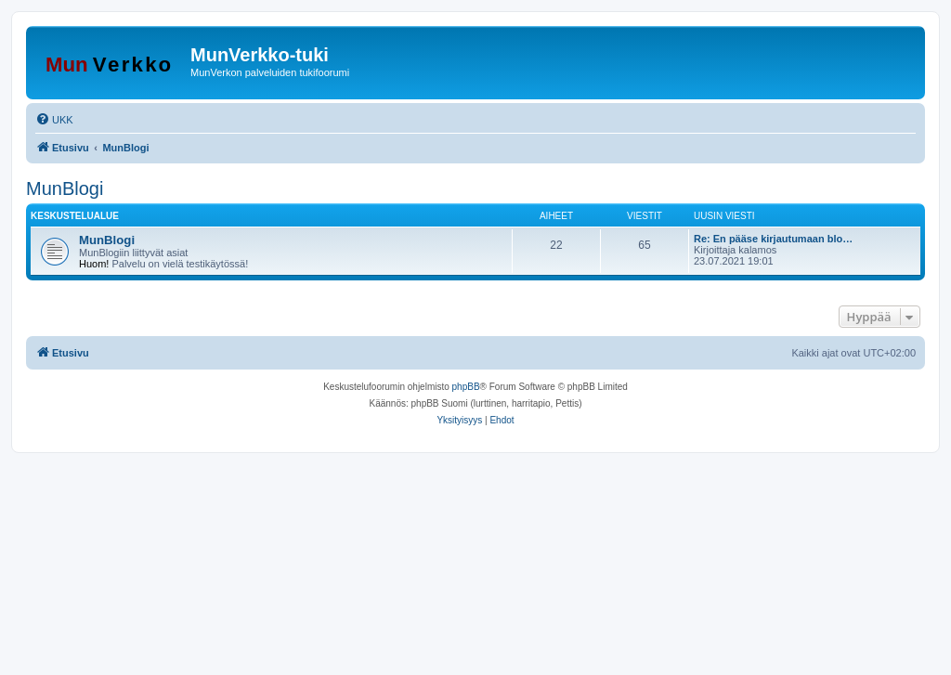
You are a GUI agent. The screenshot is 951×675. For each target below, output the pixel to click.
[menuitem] (54, 120)
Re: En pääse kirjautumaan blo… (773, 238)
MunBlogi (64, 188)
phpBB (466, 387)
